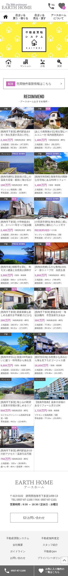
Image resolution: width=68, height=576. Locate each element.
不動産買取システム (17, 538)
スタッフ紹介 (50, 545)
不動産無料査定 (50, 538)
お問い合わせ (33, 517)
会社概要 (18, 545)
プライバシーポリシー (50, 558)
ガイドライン (17, 551)
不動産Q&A (50, 551)
